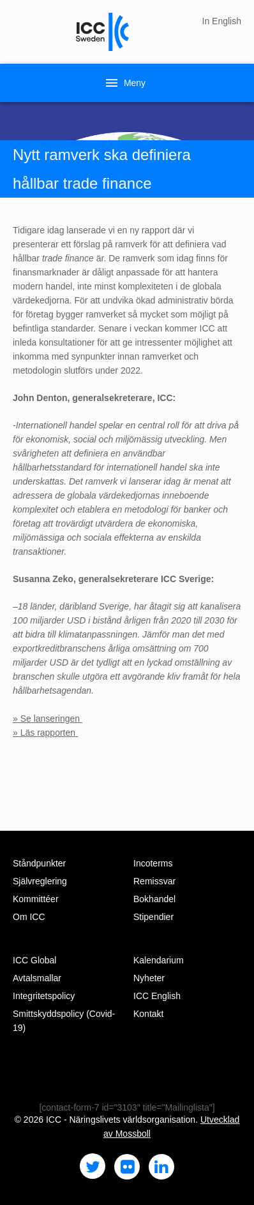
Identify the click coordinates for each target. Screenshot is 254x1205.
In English (221, 21)
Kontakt (148, 1014)
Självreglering (40, 881)
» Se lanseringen (47, 718)
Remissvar (154, 881)
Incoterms (152, 863)
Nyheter (149, 978)
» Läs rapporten (45, 732)
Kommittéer (36, 899)
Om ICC (29, 917)
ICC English (157, 996)
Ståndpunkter (39, 863)
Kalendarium (158, 960)
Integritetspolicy (44, 996)
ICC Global (34, 960)
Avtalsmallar (37, 978)
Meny (125, 83)
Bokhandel (154, 899)
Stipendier (153, 917)
